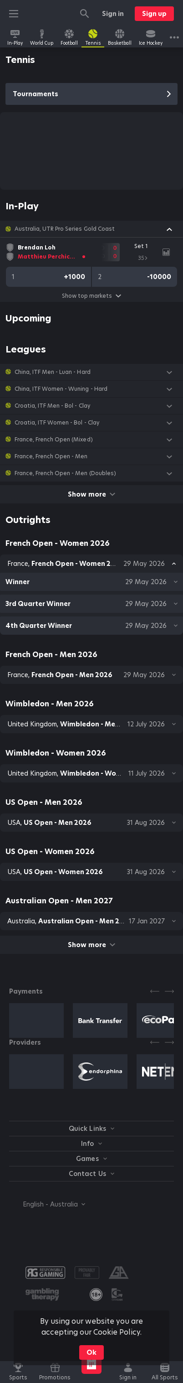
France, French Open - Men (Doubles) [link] (65, 473)
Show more (91, 494)
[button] (91, 229)
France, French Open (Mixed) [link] (54, 439)
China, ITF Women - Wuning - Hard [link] (61, 389)
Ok (91, 1352)
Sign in (113, 13)
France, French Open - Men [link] (51, 456)
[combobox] (47, 1204)
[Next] (169, 991)
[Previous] (154, 991)
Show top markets (91, 296)
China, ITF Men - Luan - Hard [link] (53, 372)
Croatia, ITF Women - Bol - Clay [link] (57, 422)
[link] (15, 37)
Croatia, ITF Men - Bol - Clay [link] (52, 405)
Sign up (154, 13)
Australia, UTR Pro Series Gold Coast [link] (65, 229)
